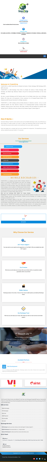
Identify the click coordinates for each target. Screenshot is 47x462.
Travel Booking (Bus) (7, 174)
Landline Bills (5, 160)
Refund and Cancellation (13, 457)
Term (19, 457)
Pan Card (5, 170)
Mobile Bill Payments (7, 156)
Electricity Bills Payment (8, 163)
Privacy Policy (5, 457)
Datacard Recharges (7, 153)
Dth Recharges (6, 150)
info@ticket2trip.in (23, 23)
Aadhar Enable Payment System (9, 167)
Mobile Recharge (9, 146)
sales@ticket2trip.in (24, 20)
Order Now (23, 346)
